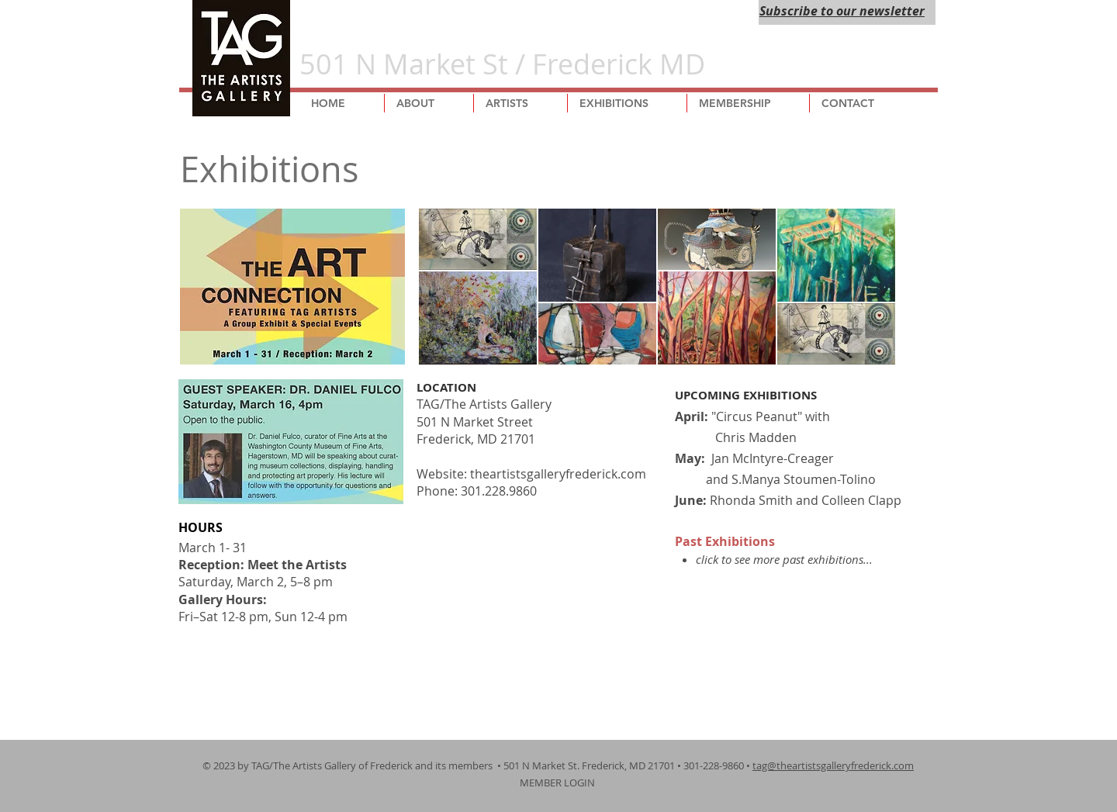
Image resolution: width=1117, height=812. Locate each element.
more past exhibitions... (813, 559)
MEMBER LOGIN (558, 783)
